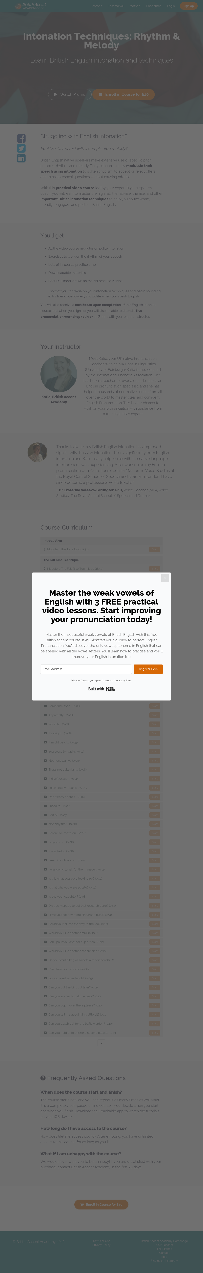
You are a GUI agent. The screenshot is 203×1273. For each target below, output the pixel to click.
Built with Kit (101, 688)
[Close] (165, 578)
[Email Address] (86, 669)
